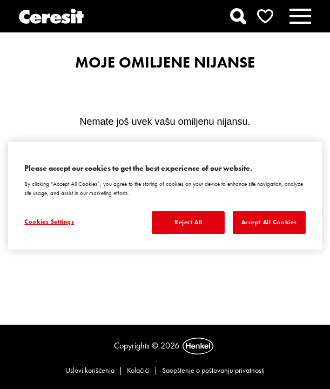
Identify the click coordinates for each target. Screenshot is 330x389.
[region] (164, 196)
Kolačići (138, 370)
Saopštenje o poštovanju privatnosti (213, 370)
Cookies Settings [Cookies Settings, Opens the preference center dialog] (49, 221)
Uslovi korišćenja (90, 370)
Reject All (188, 222)
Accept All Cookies (269, 222)
